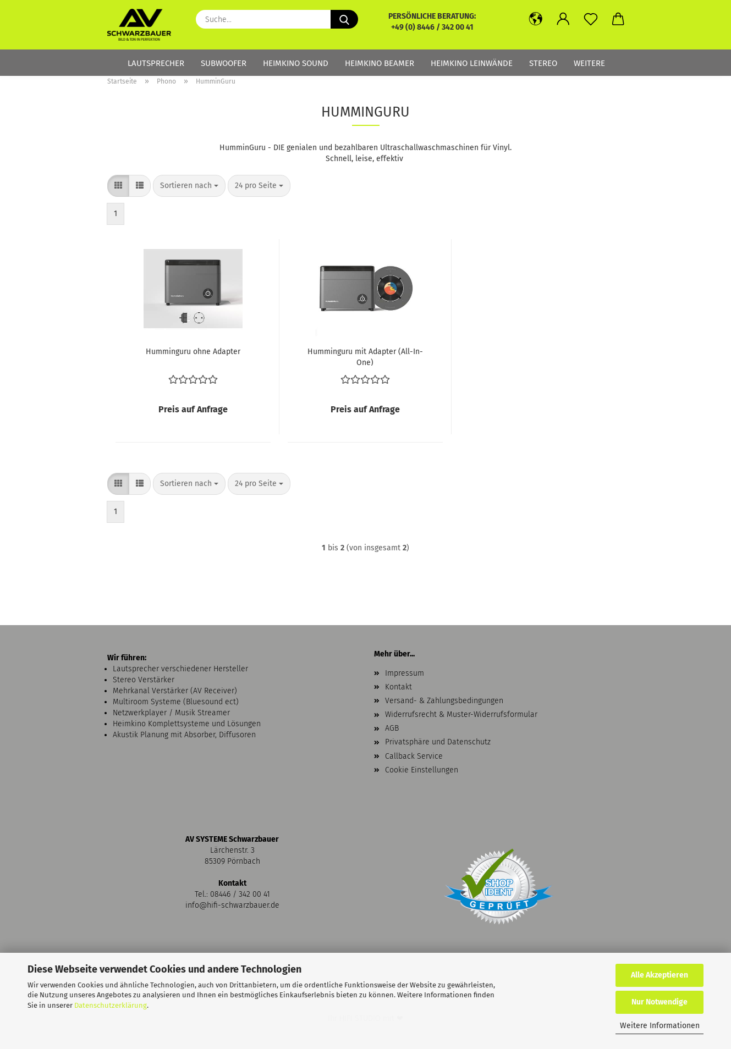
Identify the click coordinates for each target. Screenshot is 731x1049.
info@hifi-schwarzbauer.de (232, 905)
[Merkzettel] (590, 19)
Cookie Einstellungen (421, 770)
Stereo (543, 63)
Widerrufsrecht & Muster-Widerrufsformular (461, 714)
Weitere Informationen (660, 1025)
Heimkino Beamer (379, 63)
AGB (392, 728)
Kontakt (398, 687)
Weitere (589, 63)
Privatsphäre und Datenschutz (438, 742)
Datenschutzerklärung (110, 1005)
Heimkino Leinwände (472, 63)
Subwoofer (223, 63)
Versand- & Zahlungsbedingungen (444, 700)
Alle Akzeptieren (659, 975)
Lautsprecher (156, 63)
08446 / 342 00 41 (240, 894)
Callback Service (414, 756)
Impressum (404, 673)
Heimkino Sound (295, 63)
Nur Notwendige (659, 1002)
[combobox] (189, 186)
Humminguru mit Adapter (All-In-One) (365, 356)
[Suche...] (344, 19)
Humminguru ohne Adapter (193, 351)
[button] (535, 19)
